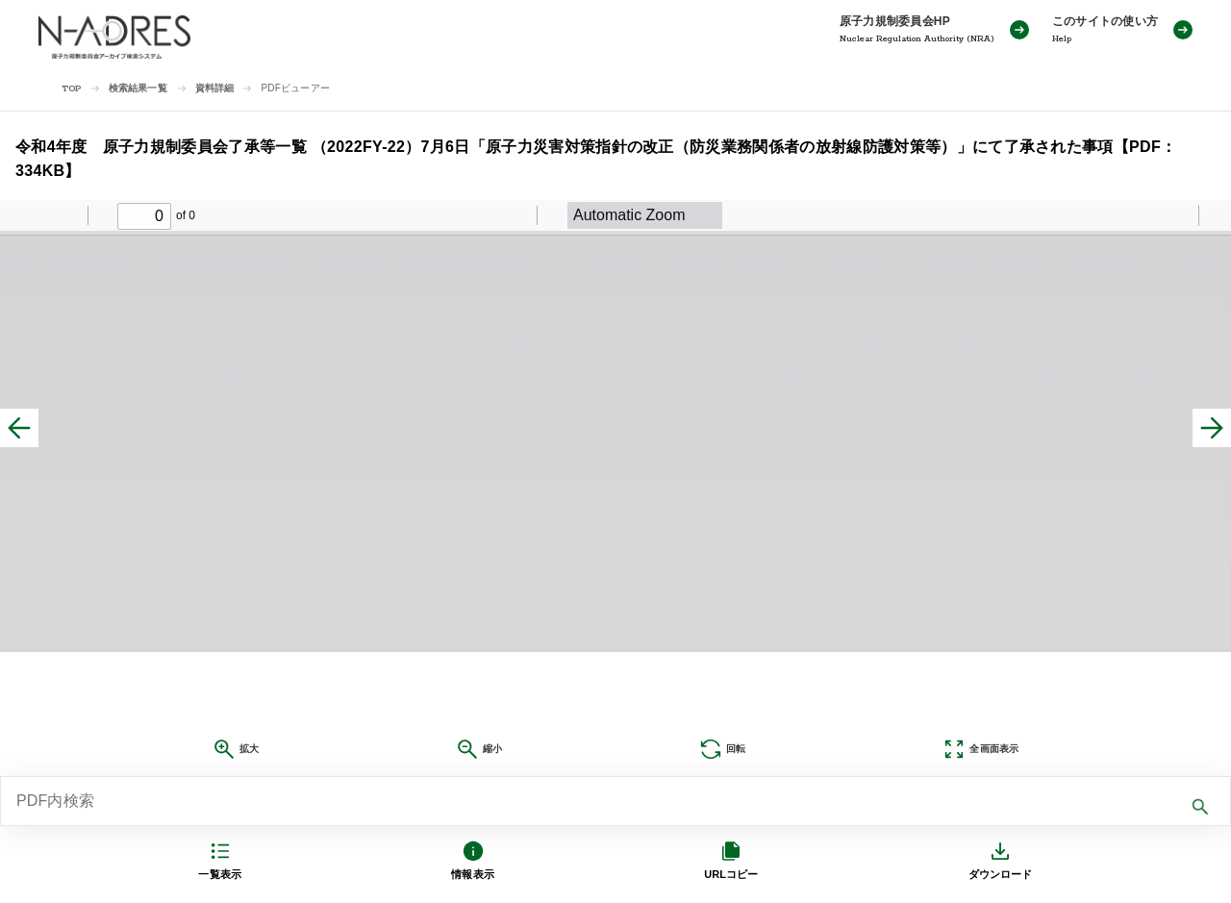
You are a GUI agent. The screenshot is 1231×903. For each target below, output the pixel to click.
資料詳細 (215, 88)
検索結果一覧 (138, 88)
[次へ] (1212, 428)
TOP (72, 89)
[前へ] (19, 428)
